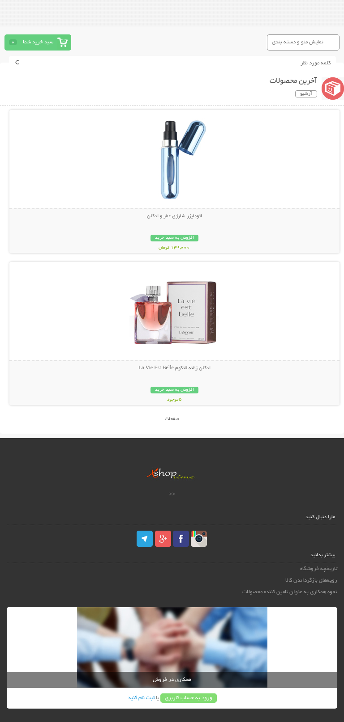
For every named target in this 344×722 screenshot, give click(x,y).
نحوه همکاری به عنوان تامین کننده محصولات (289, 592)
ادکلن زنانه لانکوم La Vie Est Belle (174, 368)
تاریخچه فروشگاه (318, 569)
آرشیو (306, 94)
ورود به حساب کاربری (188, 698)
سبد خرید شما (38, 42)
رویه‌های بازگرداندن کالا (311, 580)
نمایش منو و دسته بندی (297, 42)
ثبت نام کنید (141, 698)
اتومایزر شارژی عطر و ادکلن (174, 216)
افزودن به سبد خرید (174, 238)
